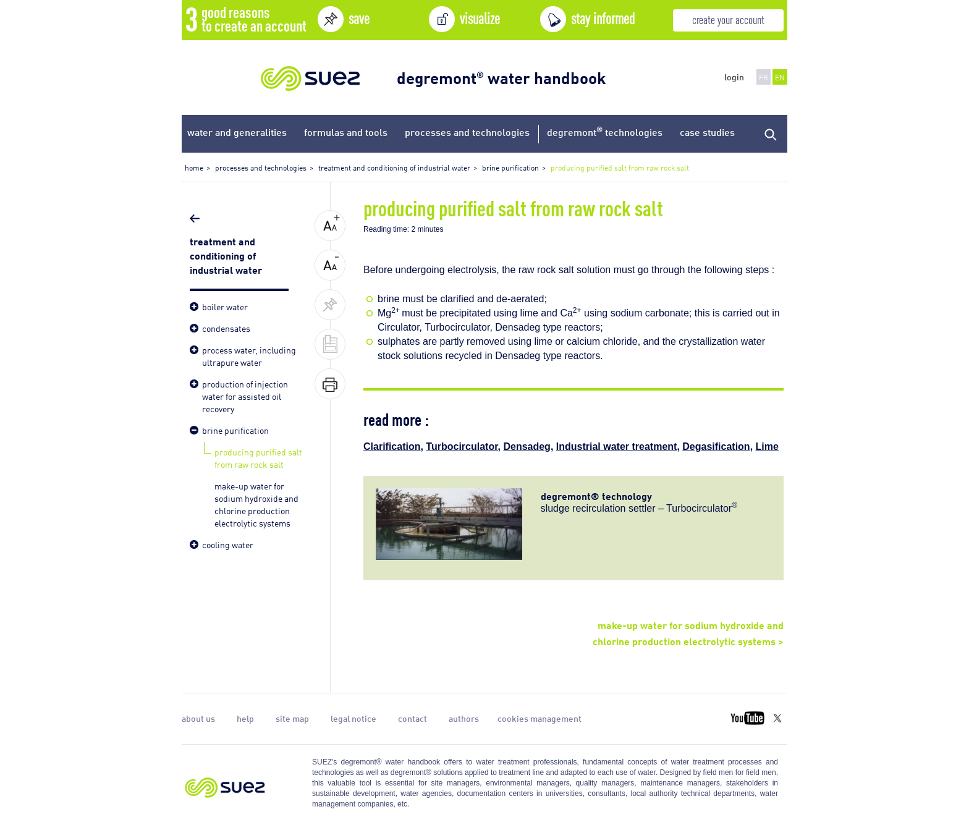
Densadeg (526, 446)
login (734, 76)
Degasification (716, 446)
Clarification (391, 446)
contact (412, 718)
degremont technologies (604, 131)
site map (292, 718)
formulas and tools (345, 132)
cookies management (539, 718)
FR (763, 77)
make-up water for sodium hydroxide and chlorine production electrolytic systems (256, 504)
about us (198, 718)
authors (464, 718)
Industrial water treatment (616, 446)
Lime (767, 446)
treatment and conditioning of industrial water (227, 255)
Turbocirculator (461, 446)
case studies (707, 132)
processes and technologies (467, 132)
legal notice (353, 718)
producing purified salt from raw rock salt (258, 458)
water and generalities (237, 132)
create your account (728, 19)
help (245, 718)
